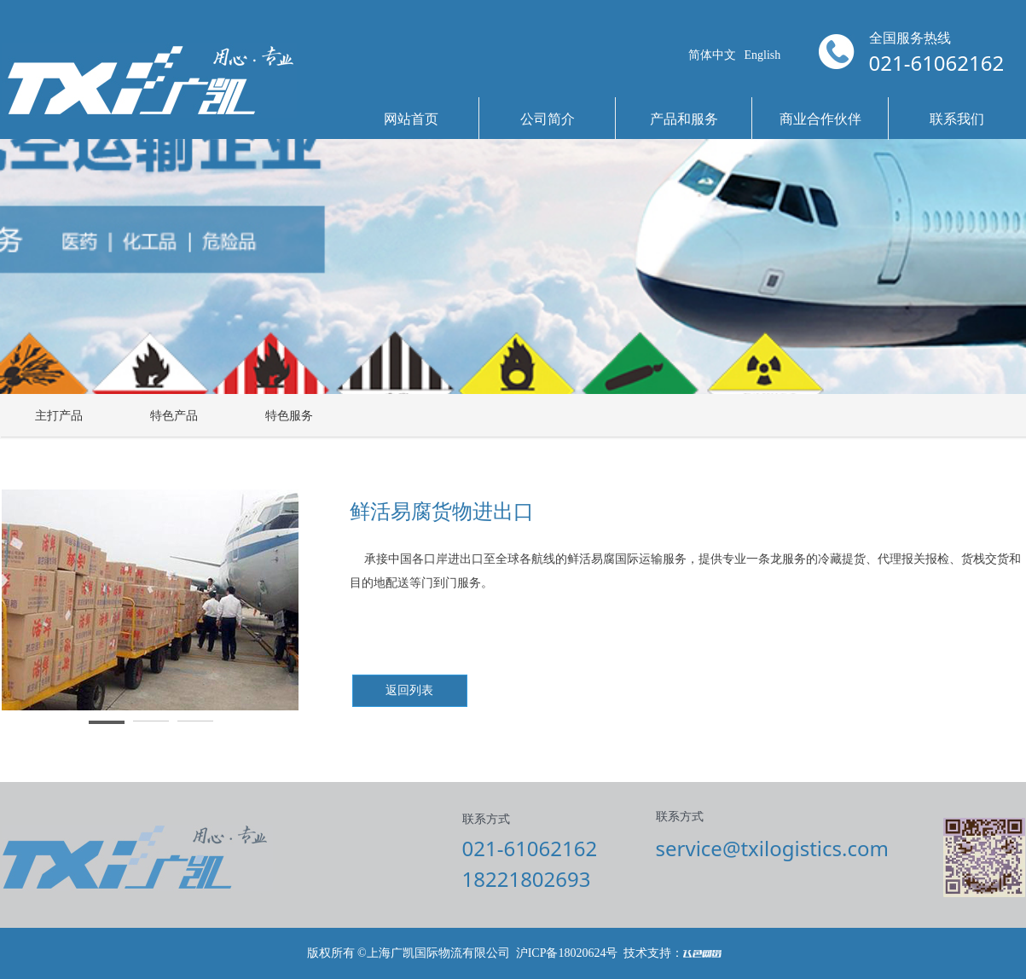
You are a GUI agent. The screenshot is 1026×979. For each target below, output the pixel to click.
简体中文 (712, 55)
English (763, 55)
